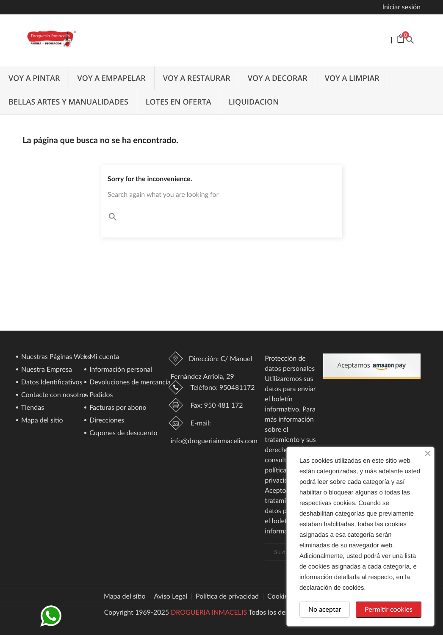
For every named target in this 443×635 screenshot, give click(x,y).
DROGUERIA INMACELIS (209, 612)
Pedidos (100, 395)
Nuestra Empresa (45, 369)
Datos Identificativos (51, 382)
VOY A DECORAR (277, 78)
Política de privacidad (227, 596)
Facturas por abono (117, 407)
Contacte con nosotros (54, 395)
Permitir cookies (389, 609)
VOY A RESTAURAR (196, 78)
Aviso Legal (171, 596)
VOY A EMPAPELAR (112, 78)
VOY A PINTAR (34, 78)
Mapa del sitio (41, 420)
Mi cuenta (103, 357)
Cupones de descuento (122, 433)
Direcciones (106, 420)
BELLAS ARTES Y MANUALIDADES (68, 102)
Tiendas (31, 407)
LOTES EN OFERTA (178, 102)
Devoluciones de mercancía (129, 382)
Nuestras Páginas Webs (55, 357)
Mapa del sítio (125, 596)
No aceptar (324, 609)
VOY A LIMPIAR (352, 78)
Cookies (279, 596)
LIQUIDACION (254, 102)
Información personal (120, 369)
